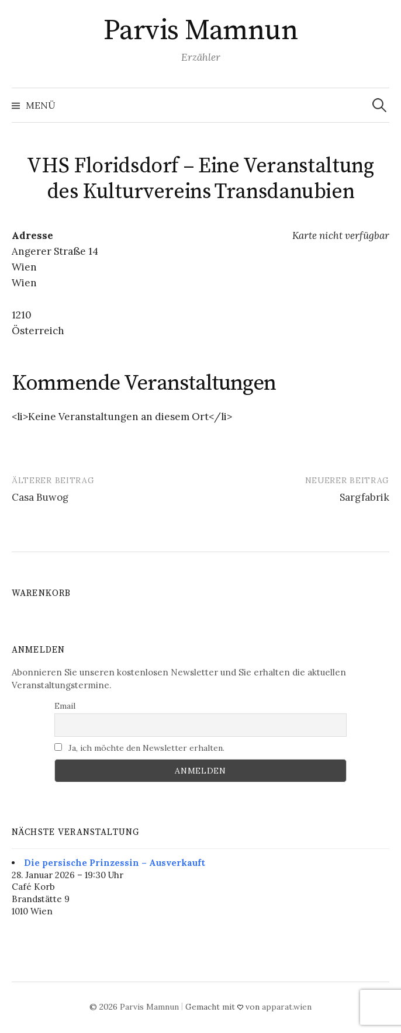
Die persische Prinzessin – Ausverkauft (114, 862)
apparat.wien (287, 1006)
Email (64, 706)
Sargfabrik (364, 497)
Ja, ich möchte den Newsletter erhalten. (139, 748)
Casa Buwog (40, 497)
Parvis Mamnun (200, 30)
